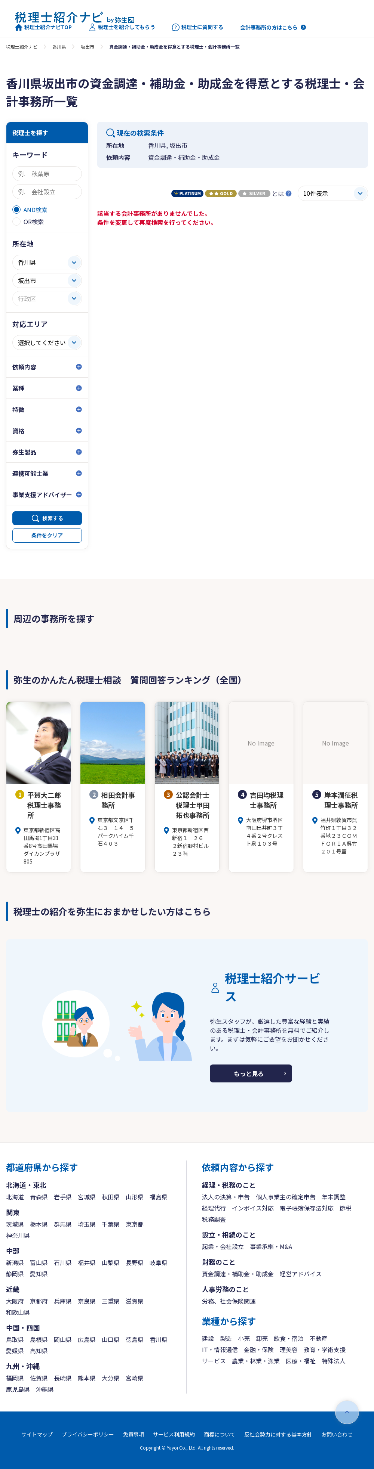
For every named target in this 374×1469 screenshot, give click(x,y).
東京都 (135, 1223)
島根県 (39, 1339)
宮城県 (87, 1196)
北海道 (15, 1196)
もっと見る (249, 1073)
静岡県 (15, 1273)
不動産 (319, 1338)
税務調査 (214, 1219)
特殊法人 (334, 1360)
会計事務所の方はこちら (269, 27)
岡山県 (63, 1339)
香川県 (59, 46)
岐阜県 (159, 1262)
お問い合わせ (337, 1434)
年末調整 (334, 1196)
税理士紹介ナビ (21, 46)
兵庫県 (63, 1300)
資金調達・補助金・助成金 (238, 1273)
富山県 (39, 1262)
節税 (346, 1207)
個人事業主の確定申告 (286, 1196)
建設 (208, 1338)
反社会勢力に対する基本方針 (278, 1434)
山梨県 (111, 1262)
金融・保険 (259, 1349)
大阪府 (15, 1300)
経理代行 (214, 1207)
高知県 (39, 1350)
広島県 (87, 1339)
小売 (244, 1338)
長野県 (135, 1262)
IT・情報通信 (220, 1349)
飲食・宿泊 (289, 1338)
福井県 (87, 1262)
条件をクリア (47, 535)
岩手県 (63, 1196)
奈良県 (87, 1300)
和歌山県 (18, 1312)
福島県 (159, 1196)
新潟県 (15, 1262)
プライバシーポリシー (88, 1434)
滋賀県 (135, 1300)
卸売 (262, 1338)
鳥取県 (15, 1339)
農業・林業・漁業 (256, 1360)
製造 (226, 1338)
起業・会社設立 (223, 1246)
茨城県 (15, 1223)
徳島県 (135, 1339)
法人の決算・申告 (226, 1196)
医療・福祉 (301, 1360)
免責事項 (133, 1434)
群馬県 (63, 1223)
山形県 (135, 1196)
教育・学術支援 (325, 1349)
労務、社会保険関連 (229, 1300)
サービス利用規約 (174, 1434)
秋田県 (111, 1196)
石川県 (63, 1262)
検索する (52, 518)
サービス (214, 1360)
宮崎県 (135, 1377)
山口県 (111, 1339)
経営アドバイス (301, 1273)
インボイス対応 (253, 1207)
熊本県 (87, 1377)
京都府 (39, 1300)
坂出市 (87, 46)
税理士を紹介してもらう (122, 27)
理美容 (289, 1349)
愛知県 (39, 1273)
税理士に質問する (197, 27)
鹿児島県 (18, 1389)
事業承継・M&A (271, 1246)
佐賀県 (39, 1377)
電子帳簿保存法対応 (307, 1207)
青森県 (39, 1196)
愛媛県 (15, 1350)
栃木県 (39, 1223)
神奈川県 (18, 1235)
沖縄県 (45, 1389)
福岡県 (15, 1377)
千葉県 (111, 1223)
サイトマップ (37, 1434)
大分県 (111, 1377)
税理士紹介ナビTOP (43, 27)
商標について (219, 1434)
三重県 (111, 1300)
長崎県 (63, 1377)
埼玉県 (87, 1223)
